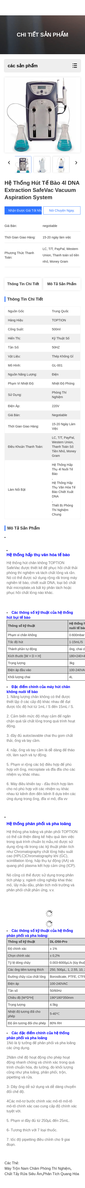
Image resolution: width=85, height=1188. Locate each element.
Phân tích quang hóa (61, 1174)
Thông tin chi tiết (23, 284)
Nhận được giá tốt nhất (29, 210)
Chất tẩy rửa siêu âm (23, 1174)
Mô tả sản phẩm (61, 284)
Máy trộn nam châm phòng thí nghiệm (37, 1168)
